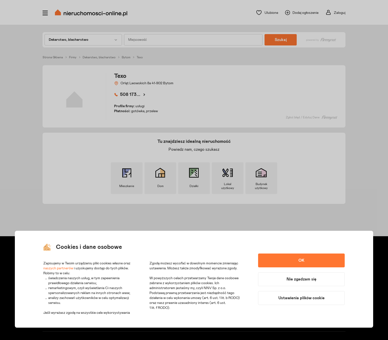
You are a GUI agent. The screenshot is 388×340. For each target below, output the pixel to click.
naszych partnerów (58, 268)
